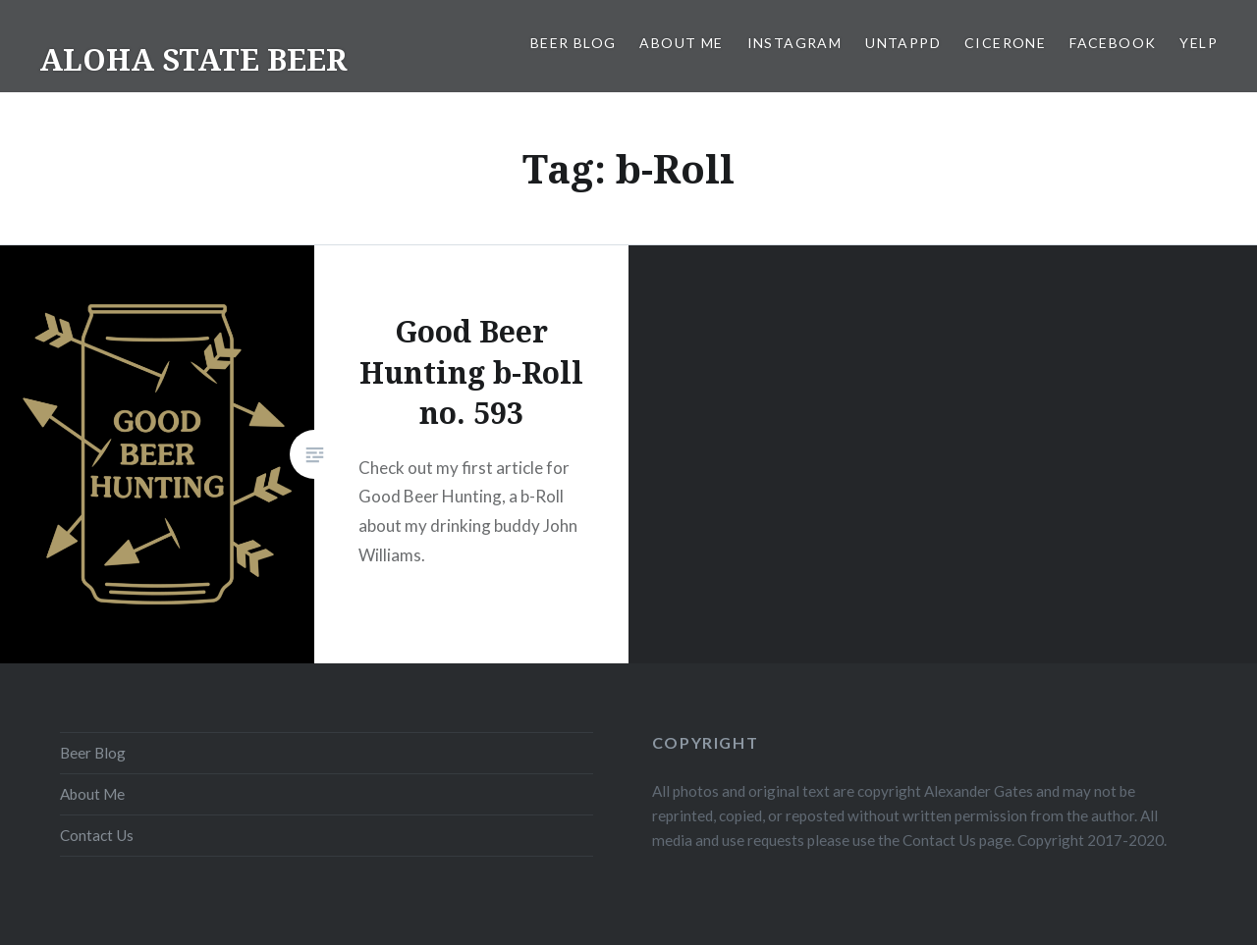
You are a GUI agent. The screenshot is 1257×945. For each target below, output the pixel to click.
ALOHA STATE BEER (193, 59)
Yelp (1198, 42)
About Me (681, 42)
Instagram (795, 42)
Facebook (1112, 42)
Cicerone (1005, 42)
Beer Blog (573, 42)
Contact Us (97, 835)
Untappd (903, 42)
